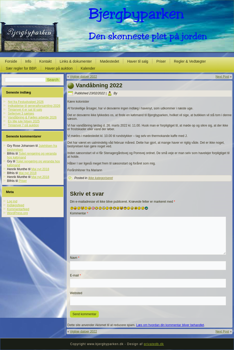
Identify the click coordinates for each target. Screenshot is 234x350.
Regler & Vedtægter (190, 61)
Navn (74, 258)
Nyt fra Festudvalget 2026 (25, 102)
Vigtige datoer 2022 (83, 76)
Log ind (12, 201)
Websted (76, 293)
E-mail (75, 275)
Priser (161, 61)
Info (28, 61)
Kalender (88, 68)
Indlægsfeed (15, 205)
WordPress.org (17, 213)
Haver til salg (137, 61)
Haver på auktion (59, 68)
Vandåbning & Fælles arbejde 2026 (32, 117)
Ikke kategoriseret (100, 178)
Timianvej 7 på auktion (23, 125)
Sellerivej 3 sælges (21, 113)
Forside (11, 61)
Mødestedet (109, 61)
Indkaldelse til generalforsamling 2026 (34, 106)
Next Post (222, 76)
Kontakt (45, 61)
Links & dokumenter (76, 61)
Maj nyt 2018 (40, 169)
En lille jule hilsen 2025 (24, 121)
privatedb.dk (154, 344)
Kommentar (79, 213)
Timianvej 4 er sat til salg (25, 109)
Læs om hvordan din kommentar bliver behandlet (170, 325)
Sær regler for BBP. (21, 68)
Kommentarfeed (18, 209)
